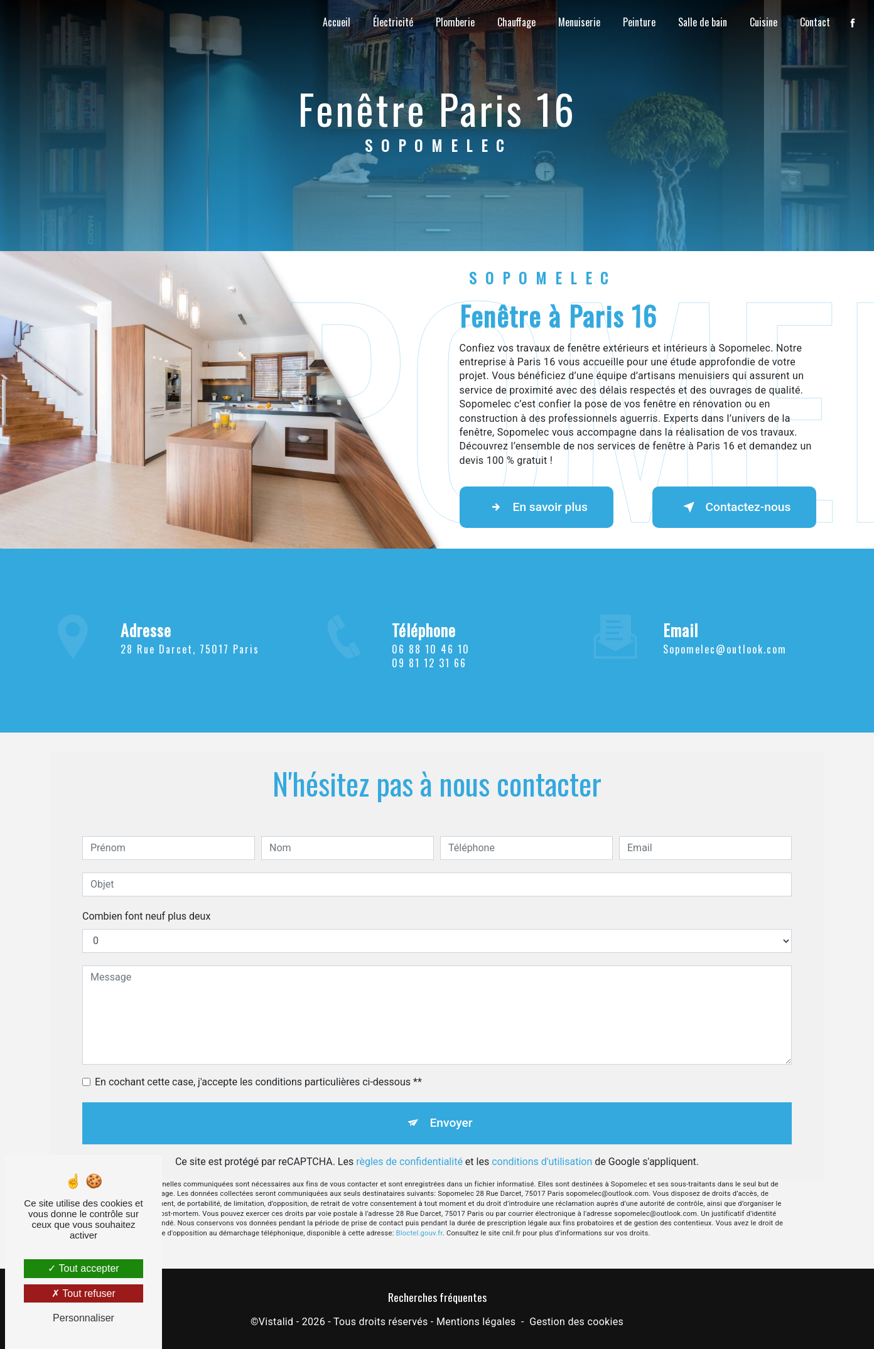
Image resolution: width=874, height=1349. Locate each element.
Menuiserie (579, 22)
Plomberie (455, 22)
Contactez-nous (734, 507)
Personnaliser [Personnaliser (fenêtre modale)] (83, 1318)
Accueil (336, 22)
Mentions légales (475, 1322)
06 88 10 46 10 (431, 675)
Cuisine (763, 22)
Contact (815, 22)
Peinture (639, 22)
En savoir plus (536, 507)
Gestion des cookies (576, 1322)
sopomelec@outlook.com (725, 622)
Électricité (393, 22)
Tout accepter (83, 1268)
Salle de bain (702, 22)
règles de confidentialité (409, 1135)
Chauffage (516, 22)
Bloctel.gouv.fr (419, 1206)
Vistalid (276, 1322)
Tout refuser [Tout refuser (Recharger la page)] (83, 1293)
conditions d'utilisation (542, 1135)
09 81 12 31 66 (429, 689)
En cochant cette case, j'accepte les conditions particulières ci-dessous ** (258, 1055)
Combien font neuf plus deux (146, 889)
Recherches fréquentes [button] (437, 1297)
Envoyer (451, 1095)
